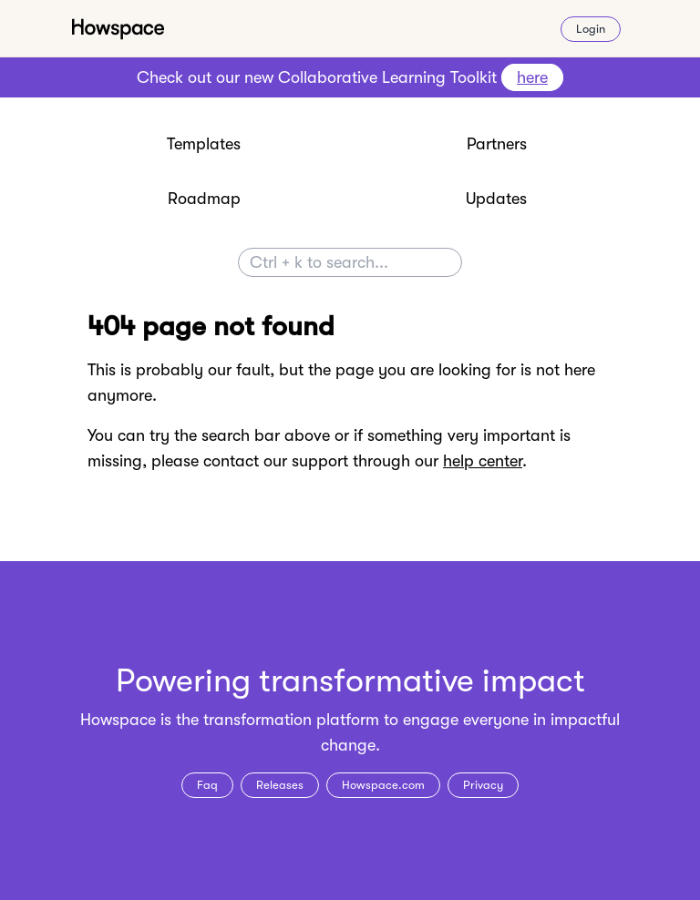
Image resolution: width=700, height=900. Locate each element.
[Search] (350, 262)
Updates (496, 198)
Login (590, 29)
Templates (204, 144)
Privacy (483, 785)
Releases (280, 785)
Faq (207, 785)
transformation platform (291, 720)
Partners (497, 144)
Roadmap (204, 198)
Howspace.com (383, 785)
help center (482, 461)
